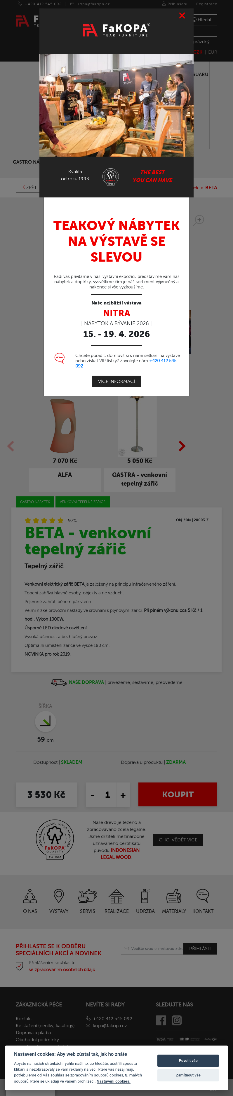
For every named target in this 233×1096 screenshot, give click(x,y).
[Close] (182, 15)
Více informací (116, 381)
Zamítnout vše (188, 1075)
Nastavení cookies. (114, 1081)
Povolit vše (188, 1060)
